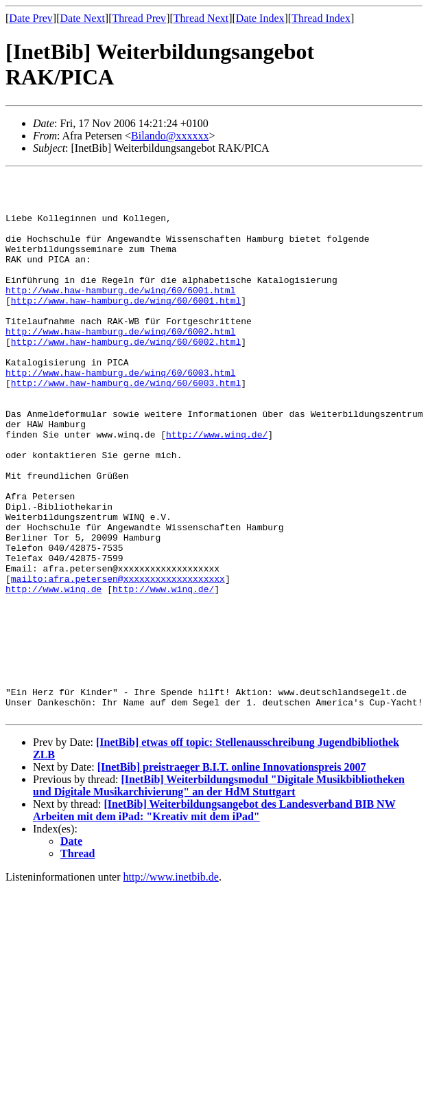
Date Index (260, 18)
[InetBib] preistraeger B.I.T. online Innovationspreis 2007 (231, 876)
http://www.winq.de (53, 673)
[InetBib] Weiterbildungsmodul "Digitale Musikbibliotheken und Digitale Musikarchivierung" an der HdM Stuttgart (219, 895)
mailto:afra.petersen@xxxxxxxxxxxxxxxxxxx (118, 661)
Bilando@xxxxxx (170, 135)
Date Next (82, 18)
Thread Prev (139, 18)
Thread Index (321, 18)
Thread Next (201, 18)
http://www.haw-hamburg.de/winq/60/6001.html (120, 314)
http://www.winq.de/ (217, 488)
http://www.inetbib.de (171, 986)
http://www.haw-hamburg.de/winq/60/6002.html (120, 364)
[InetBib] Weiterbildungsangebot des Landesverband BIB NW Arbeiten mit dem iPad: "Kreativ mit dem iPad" (214, 919)
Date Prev (31, 18)
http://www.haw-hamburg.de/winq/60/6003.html (120, 413)
